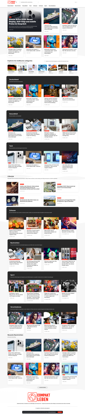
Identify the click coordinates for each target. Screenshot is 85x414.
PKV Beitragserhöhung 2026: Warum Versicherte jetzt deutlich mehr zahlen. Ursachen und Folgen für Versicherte (33, 264)
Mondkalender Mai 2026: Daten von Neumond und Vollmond (29, 201)
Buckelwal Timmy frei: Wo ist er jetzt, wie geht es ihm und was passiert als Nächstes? (69, 27)
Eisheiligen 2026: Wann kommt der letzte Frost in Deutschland (66, 186)
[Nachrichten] (42, 67)
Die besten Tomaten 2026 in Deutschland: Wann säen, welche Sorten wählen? (33, 232)
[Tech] (72, 67)
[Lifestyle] (22, 67)
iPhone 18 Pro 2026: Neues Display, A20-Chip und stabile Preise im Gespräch (22, 21)
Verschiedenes (65, 23)
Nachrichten (41, 71)
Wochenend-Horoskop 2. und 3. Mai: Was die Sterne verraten (33, 327)
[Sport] (52, 67)
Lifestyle (20, 71)
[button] (60, 412)
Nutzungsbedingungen (52, 412)
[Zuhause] (62, 67)
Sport (50, 71)
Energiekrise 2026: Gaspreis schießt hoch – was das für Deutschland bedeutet (68, 327)
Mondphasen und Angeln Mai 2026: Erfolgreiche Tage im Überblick (66, 201)
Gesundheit (47, 23)
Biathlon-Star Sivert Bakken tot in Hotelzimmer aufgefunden (68, 295)
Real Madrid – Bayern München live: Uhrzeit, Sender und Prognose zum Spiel (16, 295)
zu (46, 412)
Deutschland (11, 47)
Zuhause (61, 71)
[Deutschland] (12, 67)
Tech (27, 47)
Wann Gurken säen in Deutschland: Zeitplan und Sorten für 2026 (50, 232)
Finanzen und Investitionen (49, 96)
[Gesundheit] (32, 67)
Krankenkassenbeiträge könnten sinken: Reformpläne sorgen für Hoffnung (33, 134)
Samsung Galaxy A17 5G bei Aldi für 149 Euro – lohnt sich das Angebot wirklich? (50, 166)
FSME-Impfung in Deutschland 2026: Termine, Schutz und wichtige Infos (69, 134)
